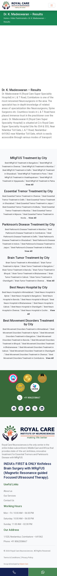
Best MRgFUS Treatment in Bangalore (21, 163)
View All (29, 184)
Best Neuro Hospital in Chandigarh (27, 307)
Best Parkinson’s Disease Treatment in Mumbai (25, 229)
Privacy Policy (27, 558)
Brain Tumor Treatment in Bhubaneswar (29, 273)
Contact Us (9, 500)
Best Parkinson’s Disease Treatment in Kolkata (31, 247)
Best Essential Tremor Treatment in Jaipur (35, 203)
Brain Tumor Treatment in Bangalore (37, 266)
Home (6, 18)
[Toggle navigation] (51, 5)
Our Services (10, 496)
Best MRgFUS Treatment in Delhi (17, 170)
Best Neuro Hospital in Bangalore (26, 296)
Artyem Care (23, 564)
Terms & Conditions (12, 558)
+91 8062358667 (32, 397)
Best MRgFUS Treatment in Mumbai (38, 166)
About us (8, 491)
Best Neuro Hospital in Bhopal (35, 299)
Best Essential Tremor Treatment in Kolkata (21, 207)
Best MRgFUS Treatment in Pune (32, 174)
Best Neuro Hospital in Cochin (34, 310)
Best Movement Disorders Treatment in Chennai (26, 354)
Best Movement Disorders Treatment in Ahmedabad (25, 329)
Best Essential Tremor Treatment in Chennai (21, 196)
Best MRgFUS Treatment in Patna (40, 181)
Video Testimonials (18, 18)
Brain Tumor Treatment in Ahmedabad (22, 262)
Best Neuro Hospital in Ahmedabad (17, 292)
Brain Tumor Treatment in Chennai (29, 281)
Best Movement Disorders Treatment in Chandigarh (32, 351)
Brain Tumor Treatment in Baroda (16, 270)
